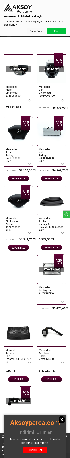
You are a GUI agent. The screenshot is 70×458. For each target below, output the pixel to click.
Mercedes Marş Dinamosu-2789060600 (12, 91)
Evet (56, 31)
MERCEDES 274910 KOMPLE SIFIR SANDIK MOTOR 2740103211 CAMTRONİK (9, 186)
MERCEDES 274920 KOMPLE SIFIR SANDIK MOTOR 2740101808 (45, 184)
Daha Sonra (36, 31)
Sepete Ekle (16, 212)
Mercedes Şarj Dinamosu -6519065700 (45, 91)
